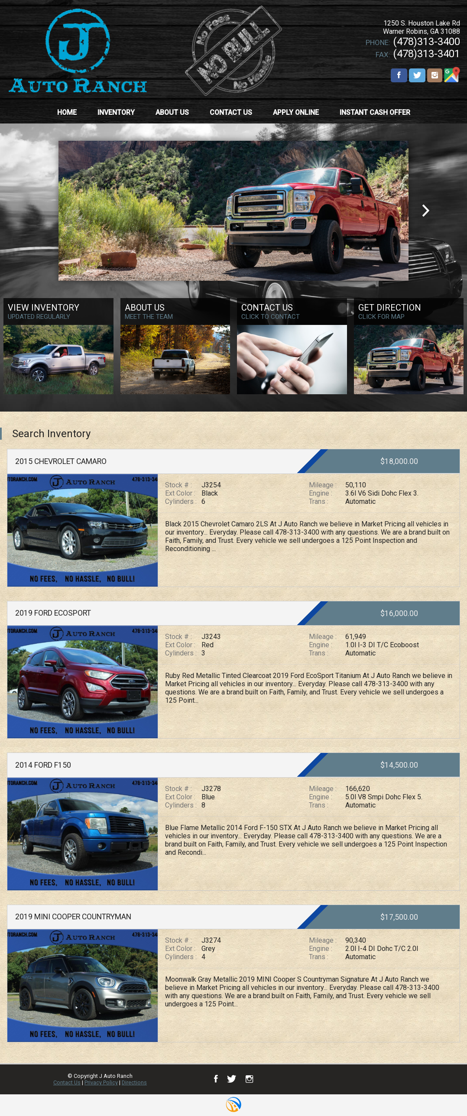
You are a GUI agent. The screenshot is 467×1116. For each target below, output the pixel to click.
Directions (134, 1082)
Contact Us (67, 1082)
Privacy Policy (101, 1082)
